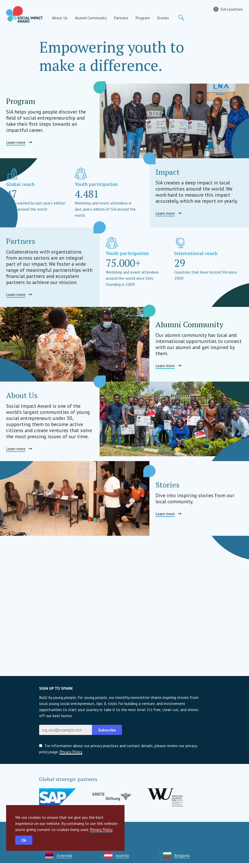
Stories (163, 17)
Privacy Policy (101, 829)
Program (142, 17)
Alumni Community (91, 17)
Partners (121, 17)
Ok (23, 840)
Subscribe (107, 729)
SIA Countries (232, 9)
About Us (60, 17)
